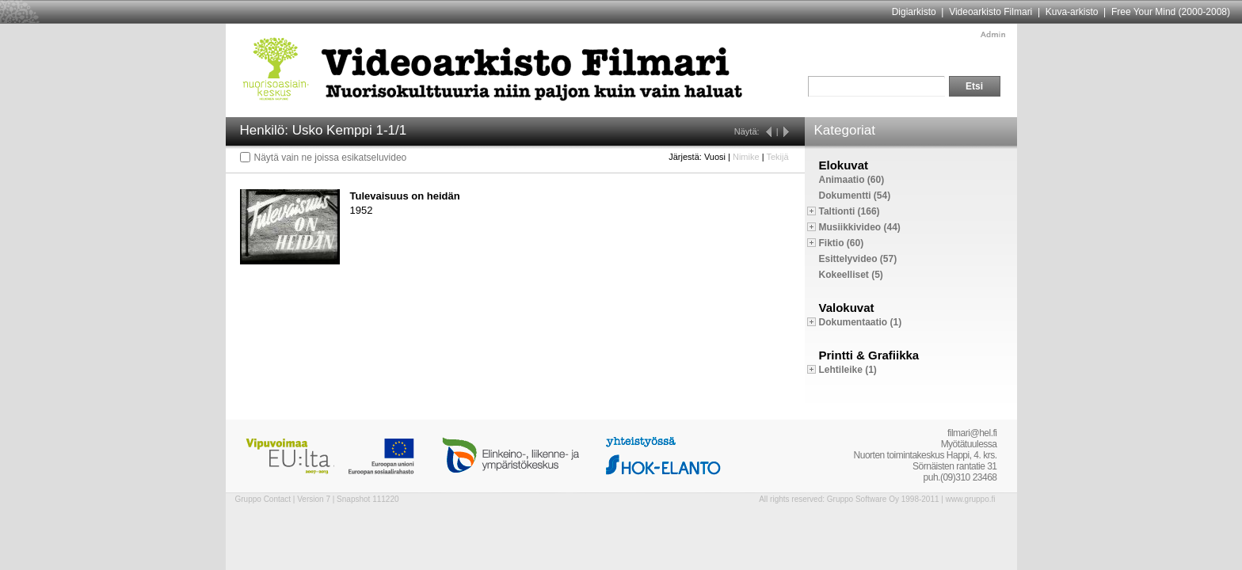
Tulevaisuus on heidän (405, 196)
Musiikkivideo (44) (860, 227)
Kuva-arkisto (1072, 11)
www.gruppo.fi (971, 499)
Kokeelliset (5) (851, 274)
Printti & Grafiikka (869, 355)
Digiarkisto (914, 11)
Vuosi (715, 157)
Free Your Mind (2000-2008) (1170, 11)
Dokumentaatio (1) (860, 322)
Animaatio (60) (852, 179)
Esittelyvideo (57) (858, 258)
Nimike (746, 157)
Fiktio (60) (841, 243)
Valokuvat (846, 307)
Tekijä (777, 157)
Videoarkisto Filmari (990, 11)
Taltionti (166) (849, 211)
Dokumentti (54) (855, 195)
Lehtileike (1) (848, 369)
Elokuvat (844, 165)
